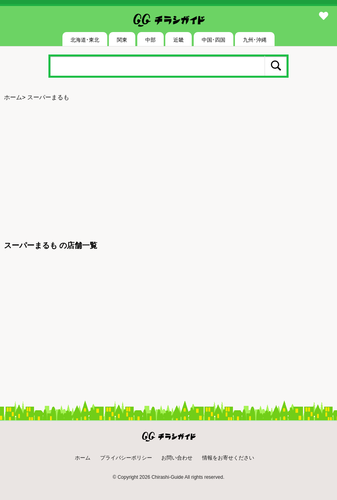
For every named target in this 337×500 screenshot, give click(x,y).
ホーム (13, 97)
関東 (122, 40)
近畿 (178, 40)
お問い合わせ (177, 458)
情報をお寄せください (228, 458)
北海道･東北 (84, 40)
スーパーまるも (48, 97)
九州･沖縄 (255, 40)
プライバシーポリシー (126, 458)
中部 (150, 40)
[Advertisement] (168, 167)
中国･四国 (213, 40)
